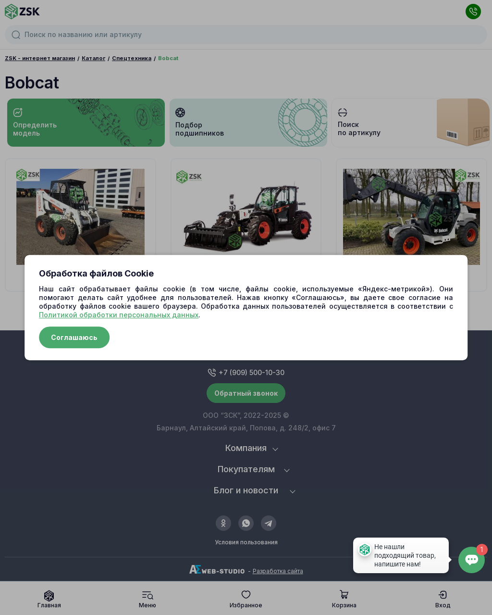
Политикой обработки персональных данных (118, 315)
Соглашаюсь (74, 337)
